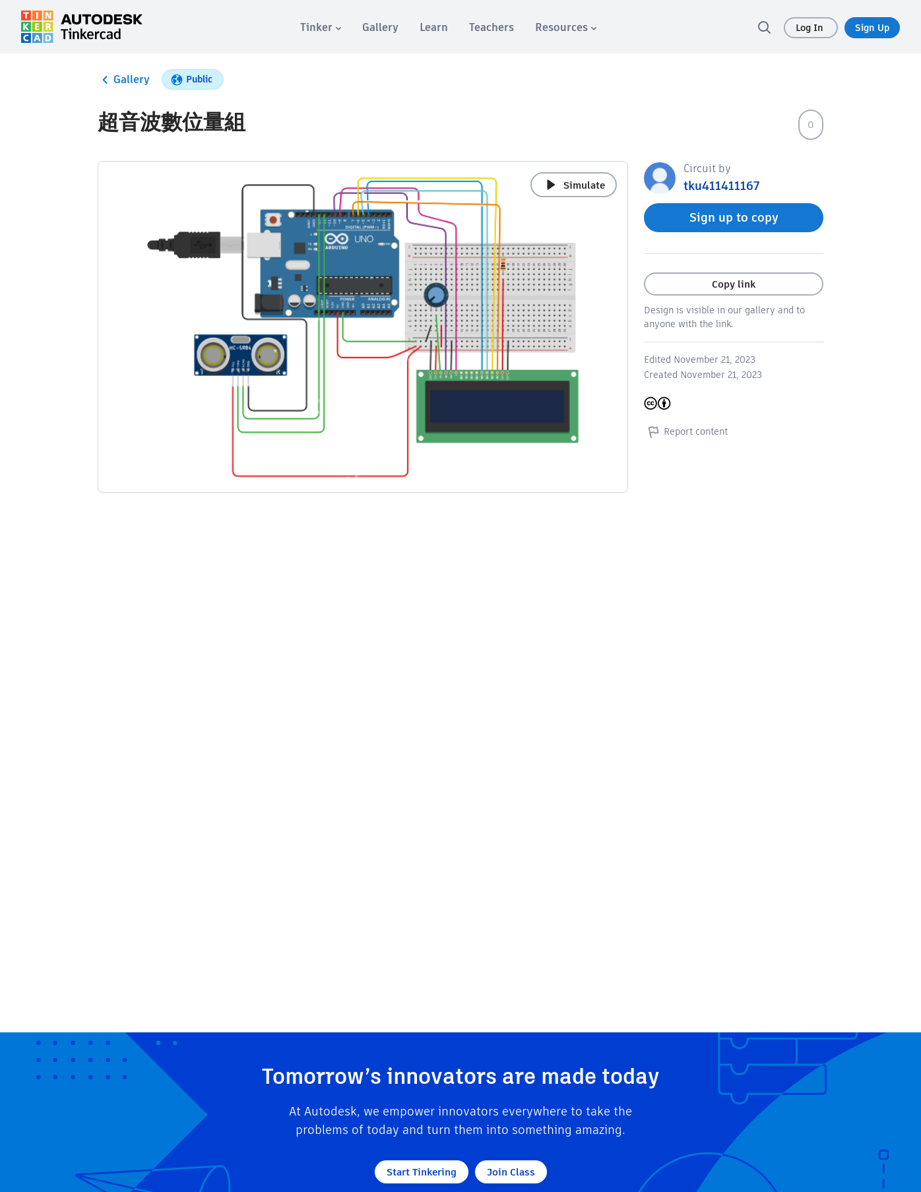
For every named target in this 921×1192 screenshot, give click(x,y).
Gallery (124, 80)
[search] (764, 27)
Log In (811, 27)
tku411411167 (721, 185)
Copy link (733, 284)
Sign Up (872, 27)
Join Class (511, 1172)
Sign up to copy (733, 217)
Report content (686, 431)
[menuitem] (320, 27)
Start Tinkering (422, 1172)
